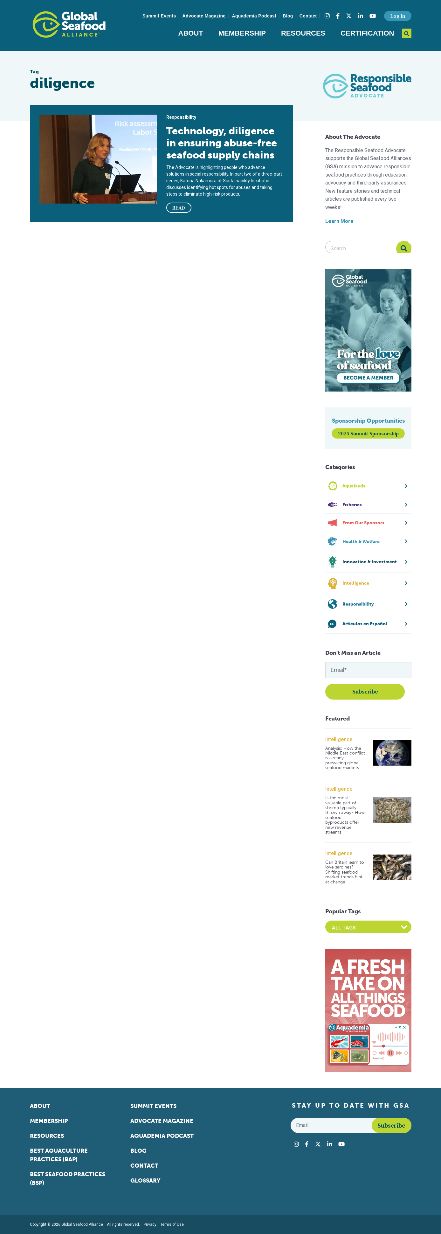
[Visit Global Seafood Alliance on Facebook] (338, 15)
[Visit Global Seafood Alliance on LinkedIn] (360, 15)
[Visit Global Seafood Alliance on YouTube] (372, 15)
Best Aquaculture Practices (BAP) (59, 1155)
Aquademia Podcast (254, 15)
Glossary (145, 1180)
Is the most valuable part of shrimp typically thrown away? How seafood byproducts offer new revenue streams (345, 815)
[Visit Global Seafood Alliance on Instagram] (327, 15)
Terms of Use (172, 1224)
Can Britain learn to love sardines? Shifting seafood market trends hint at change (344, 872)
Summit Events (159, 15)
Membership (242, 33)
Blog (288, 15)
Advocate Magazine (204, 15)
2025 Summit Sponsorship (368, 433)
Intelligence (338, 739)
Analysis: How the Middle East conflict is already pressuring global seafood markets (345, 758)
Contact (308, 15)
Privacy (150, 1224)
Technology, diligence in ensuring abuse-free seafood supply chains (221, 143)
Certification (367, 33)
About (190, 33)
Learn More (339, 221)
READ (178, 207)
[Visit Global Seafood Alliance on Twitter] (349, 15)
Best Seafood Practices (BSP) (67, 1178)
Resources (303, 33)
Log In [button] (397, 15)
